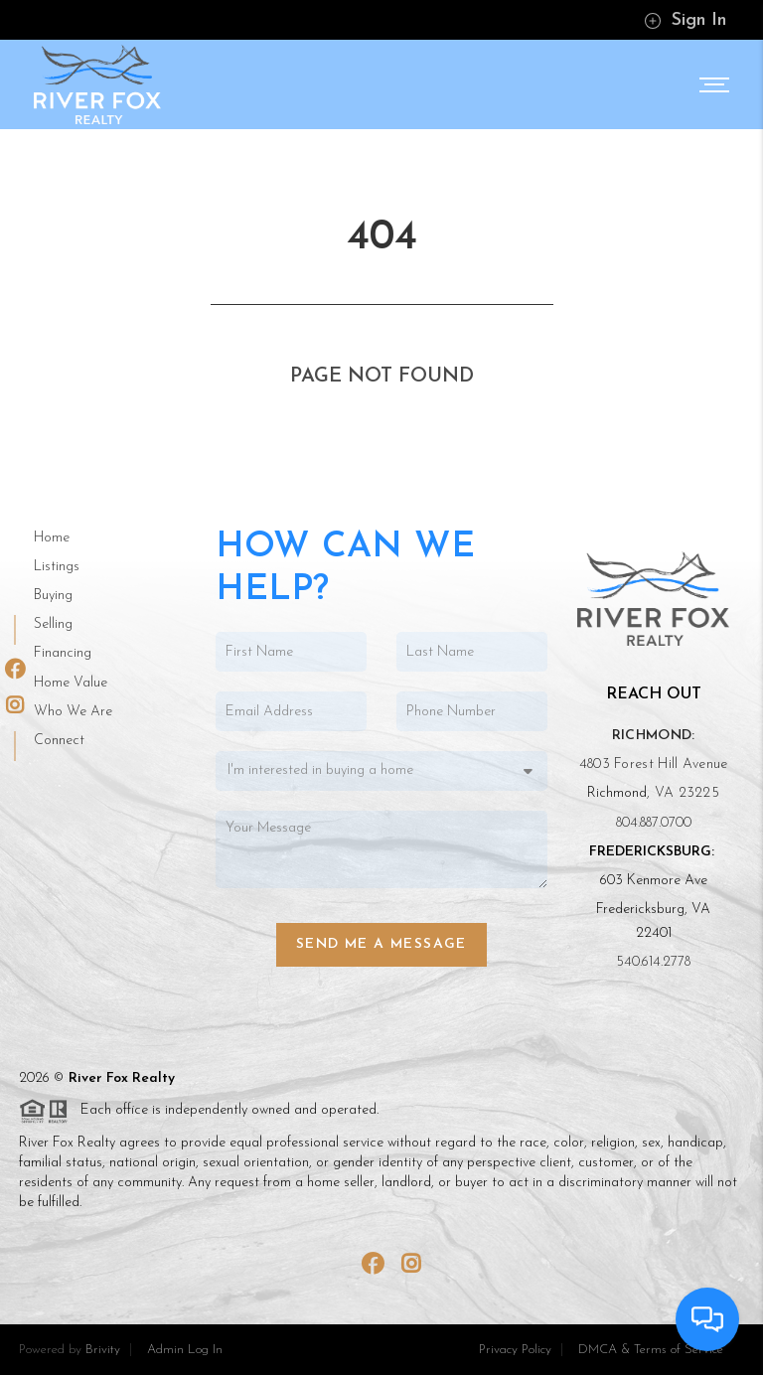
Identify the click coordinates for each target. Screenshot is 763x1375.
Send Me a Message (381, 944)
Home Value (70, 683)
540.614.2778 (653, 962)
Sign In (685, 20)
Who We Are (73, 711)
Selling (53, 624)
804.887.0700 (653, 823)
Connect (59, 740)
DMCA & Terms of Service (650, 1349)
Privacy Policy (515, 1349)
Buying (53, 595)
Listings (56, 566)
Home (52, 538)
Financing (62, 653)
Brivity (102, 1349)
